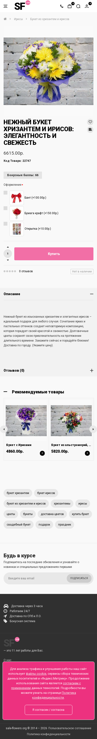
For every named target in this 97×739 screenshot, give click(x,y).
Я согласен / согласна (48, 710)
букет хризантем (18, 493)
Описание (12, 294)
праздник (64, 524)
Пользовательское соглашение (69, 728)
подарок (44, 524)
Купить (54, 254)
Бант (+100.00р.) (28, 198)
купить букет (80, 514)
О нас (7, 660)
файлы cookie (36, 673)
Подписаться (79, 578)
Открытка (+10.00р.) (30, 229)
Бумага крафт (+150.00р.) (34, 213)
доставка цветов (52, 514)
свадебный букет (19, 524)
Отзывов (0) (14, 370)
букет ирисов (46, 493)
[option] (48, 71)
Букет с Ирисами (18, 445)
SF (19, 6)
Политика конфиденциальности (48, 734)
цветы (11, 514)
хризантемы (62, 503)
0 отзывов (26, 271)
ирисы (82, 503)
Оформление (12, 184)
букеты (28, 514)
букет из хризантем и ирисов (26, 503)
